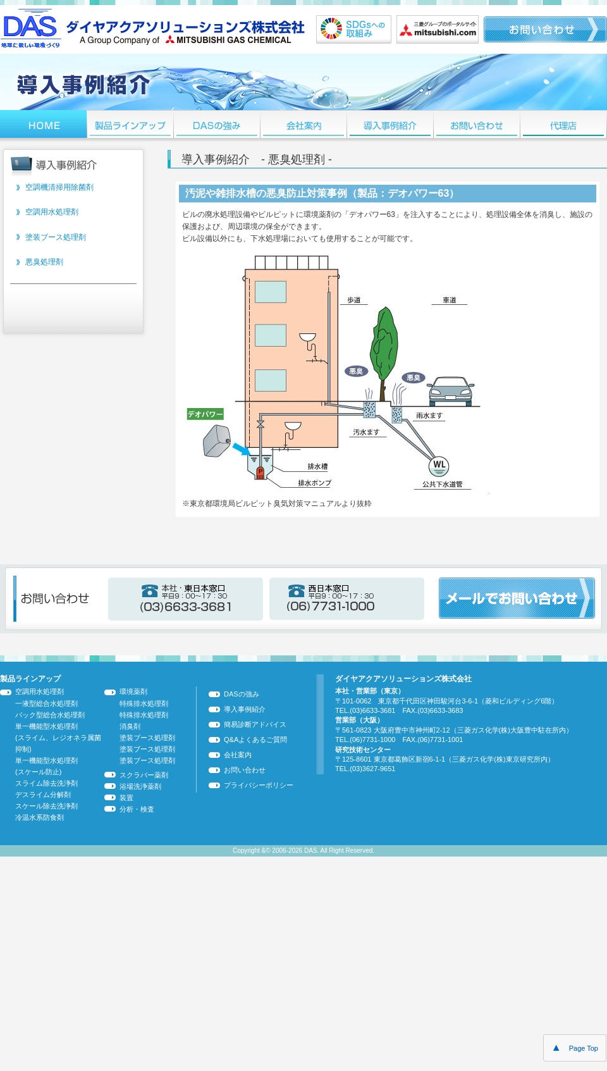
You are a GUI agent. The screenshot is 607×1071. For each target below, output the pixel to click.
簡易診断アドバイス (255, 724)
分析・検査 (137, 809)
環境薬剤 (133, 691)
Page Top (574, 1047)
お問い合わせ (245, 770)
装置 (126, 798)
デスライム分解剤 (43, 794)
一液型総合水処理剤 (46, 703)
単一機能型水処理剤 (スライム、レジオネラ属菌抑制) (58, 737)
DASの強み (241, 694)
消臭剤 (130, 726)
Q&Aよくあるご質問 (255, 739)
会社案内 (238, 754)
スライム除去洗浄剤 (46, 783)
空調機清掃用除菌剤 (59, 187)
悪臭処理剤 (44, 261)
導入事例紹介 (245, 709)
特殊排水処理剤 (144, 703)
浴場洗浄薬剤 (140, 786)
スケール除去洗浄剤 (46, 806)
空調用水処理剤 (51, 211)
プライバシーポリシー (258, 785)
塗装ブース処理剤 (55, 237)
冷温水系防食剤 (39, 817)
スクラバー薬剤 (144, 775)
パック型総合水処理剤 (50, 715)
